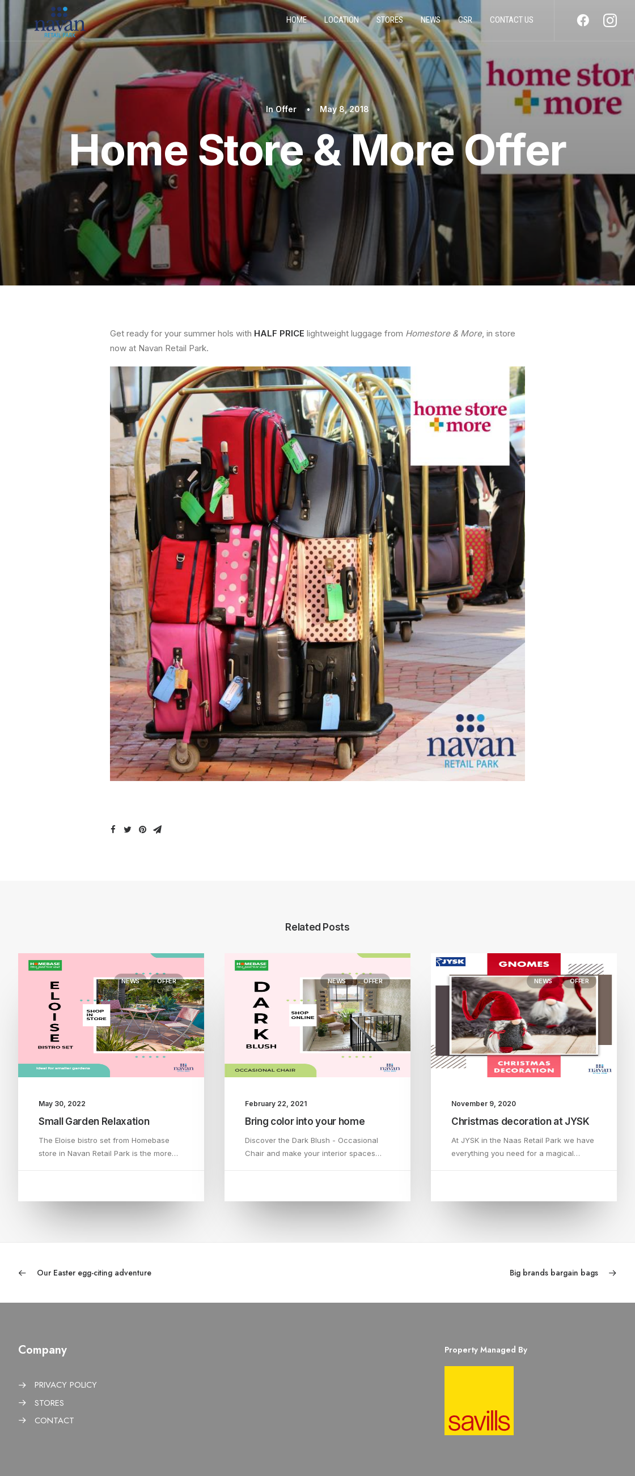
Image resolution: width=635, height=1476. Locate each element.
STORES (49, 1403)
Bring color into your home (305, 1121)
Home (296, 24)
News (431, 24)
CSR (465, 24)
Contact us (512, 24)
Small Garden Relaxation (94, 1121)
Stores (389, 24)
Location (341, 24)
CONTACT (54, 1420)
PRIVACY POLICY (66, 1385)
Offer (286, 109)
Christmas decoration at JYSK (520, 1121)
